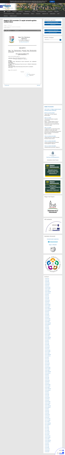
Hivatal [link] (33, 11)
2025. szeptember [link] (48, 291)
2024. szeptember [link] (48, 308)
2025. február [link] (47, 301)
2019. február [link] (47, 398)
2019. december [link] (47, 384)
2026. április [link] (47, 281)
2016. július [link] (47, 443)
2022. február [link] (47, 347)
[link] (1, 6)
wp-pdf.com (38, 30)
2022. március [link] (47, 345)
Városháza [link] (6, 15)
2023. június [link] (47, 327)
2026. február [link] (47, 284)
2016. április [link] (47, 447)
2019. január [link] (47, 400)
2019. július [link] (47, 391)
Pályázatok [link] (20, 11)
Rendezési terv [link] (45, 13)
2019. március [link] (47, 397)
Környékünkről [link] (26, 13)
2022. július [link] (47, 340)
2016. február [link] (47, 450)
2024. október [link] (47, 307)
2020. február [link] (47, 381)
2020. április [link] (47, 378)
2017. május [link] (47, 428)
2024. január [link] (47, 317)
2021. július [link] (47, 357)
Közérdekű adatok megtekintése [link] (53, 239)
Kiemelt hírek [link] (18, 13)
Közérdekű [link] (14, 11)
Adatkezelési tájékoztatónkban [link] (37, 2)
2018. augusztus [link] (47, 407)
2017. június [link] (47, 427)
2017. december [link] (47, 418)
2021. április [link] (47, 361)
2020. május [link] (47, 377)
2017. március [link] (47, 431)
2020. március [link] (47, 380)
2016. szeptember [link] (48, 440)
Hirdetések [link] (56, 11)
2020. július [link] (47, 374)
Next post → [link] (39, 85)
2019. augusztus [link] (47, 390)
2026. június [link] (47, 278)
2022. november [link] (47, 334)
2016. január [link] (47, 451)
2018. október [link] (47, 404)
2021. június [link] (47, 358)
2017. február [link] (47, 433)
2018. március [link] (47, 414)
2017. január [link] (47, 434)
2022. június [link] (47, 341)
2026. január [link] (47, 285)
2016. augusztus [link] (47, 441)
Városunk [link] (8, 11)
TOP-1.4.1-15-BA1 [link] (47, 127)
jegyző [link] (6, 25)
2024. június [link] (47, 311)
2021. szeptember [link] (48, 354)
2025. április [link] (47, 298)
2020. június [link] (47, 375)
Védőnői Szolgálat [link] (13, 15)
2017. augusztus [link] (47, 424)
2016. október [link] (47, 438)
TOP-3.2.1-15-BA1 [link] (47, 117)
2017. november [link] (47, 420)
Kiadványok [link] (50, 11)
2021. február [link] (47, 364)
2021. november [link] (47, 351)
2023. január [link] (47, 331)
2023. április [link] (47, 328)
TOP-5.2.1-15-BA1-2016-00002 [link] (50, 141)
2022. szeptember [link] (48, 337)
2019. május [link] (47, 394)
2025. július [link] (47, 294)
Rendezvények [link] (52, 13)
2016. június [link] (47, 444)
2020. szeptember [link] (48, 371)
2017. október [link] (47, 421)
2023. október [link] (47, 321)
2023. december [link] (47, 318)
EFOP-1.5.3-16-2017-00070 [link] (49, 112)
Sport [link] (58, 13)
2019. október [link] (47, 387)
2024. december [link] (47, 304)
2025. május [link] (47, 297)
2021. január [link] (47, 365)
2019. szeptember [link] (48, 388)
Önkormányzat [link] (27, 11)
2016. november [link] (47, 437)
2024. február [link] (47, 315)
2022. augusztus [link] (47, 338)
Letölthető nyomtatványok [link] (9, 13)
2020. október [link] (47, 370)
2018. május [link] (47, 411)
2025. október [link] (47, 290)
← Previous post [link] (6, 85)
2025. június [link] (47, 295)
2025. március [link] (47, 300)
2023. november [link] (47, 320)
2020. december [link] (47, 367)
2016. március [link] (47, 448)
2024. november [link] (47, 305)
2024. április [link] (47, 314)
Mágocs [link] (7, 5)
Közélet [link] (32, 13)
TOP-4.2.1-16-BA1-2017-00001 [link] (50, 136)
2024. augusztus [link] (47, 310)
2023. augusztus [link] (47, 324)
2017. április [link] (47, 430)
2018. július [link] (47, 408)
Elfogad (52, 1)
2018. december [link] (47, 401)
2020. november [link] (47, 368)
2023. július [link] (47, 325)
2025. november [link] (47, 288)
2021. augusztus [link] (47, 355)
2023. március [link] (47, 330)
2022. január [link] (47, 348)
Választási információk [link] (41, 11)
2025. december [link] (47, 287)
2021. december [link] (47, 350)
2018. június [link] (47, 410)
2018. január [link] (47, 417)
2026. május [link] (47, 280)
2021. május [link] (47, 360)
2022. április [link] (47, 344)
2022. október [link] (47, 335)
